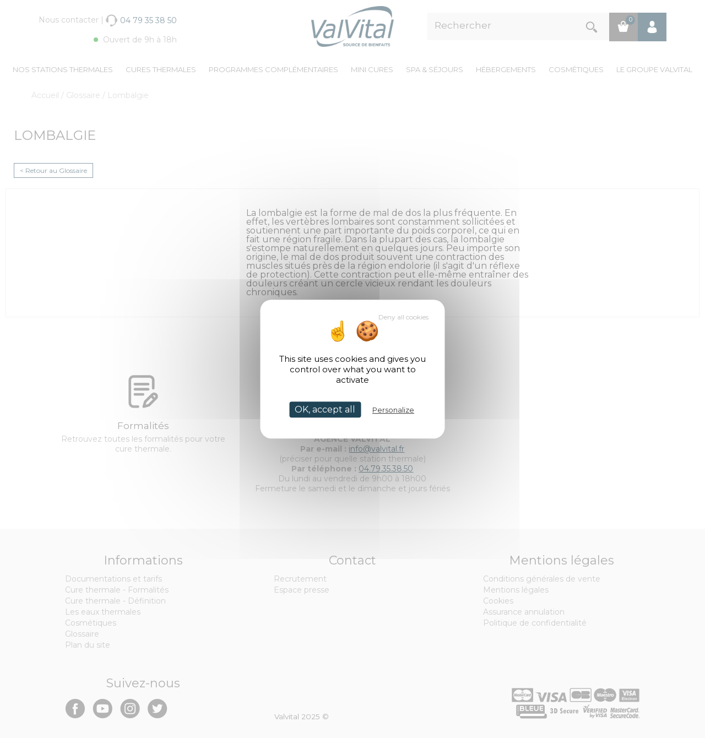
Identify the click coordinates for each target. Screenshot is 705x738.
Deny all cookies (403, 317)
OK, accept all (325, 409)
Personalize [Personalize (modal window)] (393, 409)
